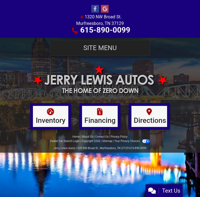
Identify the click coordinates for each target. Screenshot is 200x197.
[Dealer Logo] (100, 79)
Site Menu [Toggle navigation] (100, 48)
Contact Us (102, 136)
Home (76, 136)
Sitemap (107, 141)
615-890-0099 (105, 29)
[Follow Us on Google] (105, 9)
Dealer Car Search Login (65, 141)
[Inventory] (50, 116)
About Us (87, 136)
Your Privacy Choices (132, 141)
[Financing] (99, 116)
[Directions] (149, 116)
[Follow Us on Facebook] (95, 9)
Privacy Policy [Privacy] (119, 136)
